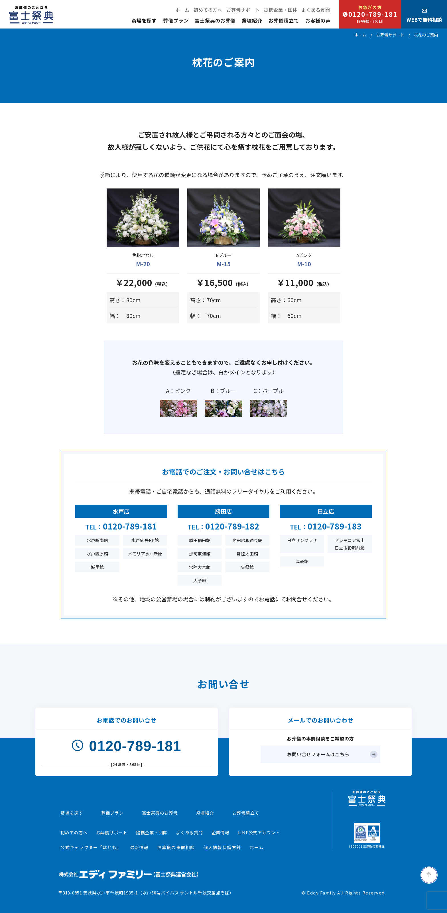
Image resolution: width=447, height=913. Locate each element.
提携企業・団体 (281, 9)
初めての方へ (208, 9)
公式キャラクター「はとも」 (90, 847)
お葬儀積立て (284, 20)
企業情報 (220, 832)
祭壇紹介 (252, 20)
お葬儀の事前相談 (176, 847)
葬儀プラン (175, 20)
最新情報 (139, 847)
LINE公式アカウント (259, 832)
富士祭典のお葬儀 (215, 20)
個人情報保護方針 (222, 847)
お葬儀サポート (243, 9)
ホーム (182, 9)
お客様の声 (318, 20)
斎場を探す (144, 20)
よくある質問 (315, 9)
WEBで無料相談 (424, 15)
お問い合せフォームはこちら (318, 754)
